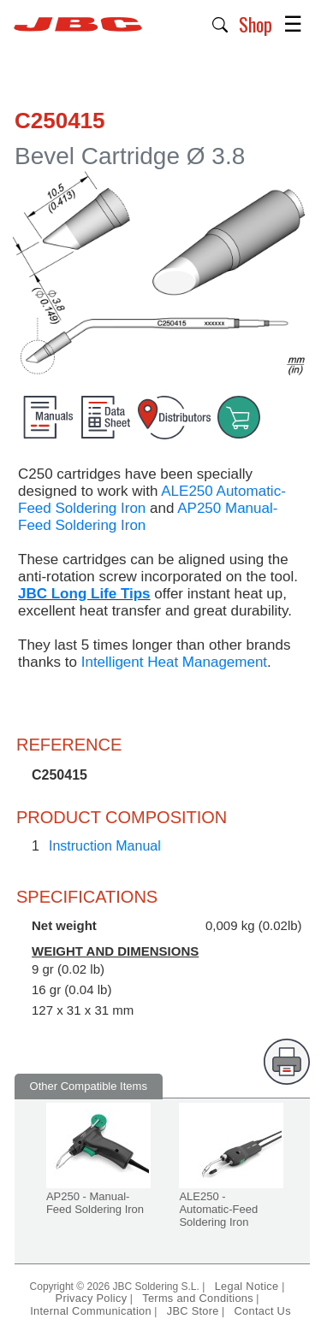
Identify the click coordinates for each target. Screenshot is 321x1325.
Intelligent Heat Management (172, 662)
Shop (255, 24)
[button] (220, 23)
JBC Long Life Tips (84, 594)
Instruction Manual (105, 846)
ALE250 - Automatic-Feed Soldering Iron (218, 1209)
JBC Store (193, 1310)
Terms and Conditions (197, 1298)
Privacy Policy (92, 1298)
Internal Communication (91, 1310)
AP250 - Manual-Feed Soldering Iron (95, 1203)
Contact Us (263, 1310)
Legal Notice (248, 1286)
